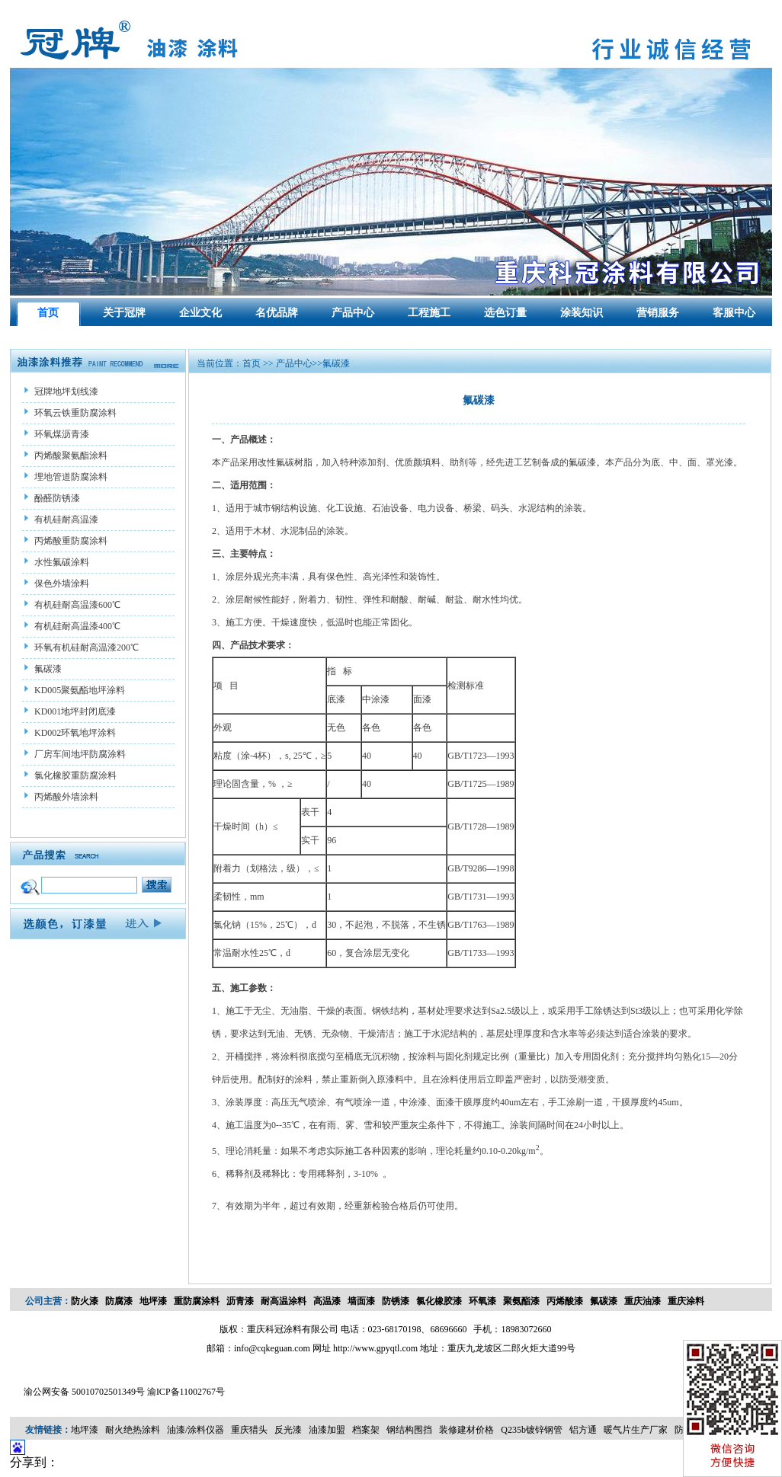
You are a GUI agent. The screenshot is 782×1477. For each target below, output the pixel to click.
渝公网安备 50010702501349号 (84, 1391)
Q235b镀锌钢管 (531, 1429)
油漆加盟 (327, 1429)
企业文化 (200, 312)
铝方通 (583, 1429)
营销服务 (657, 312)
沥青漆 (240, 1301)
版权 (229, 1329)
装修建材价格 (466, 1429)
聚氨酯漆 (521, 1301)
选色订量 (505, 312)
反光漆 (288, 1429)
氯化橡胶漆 (439, 1301)
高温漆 (327, 1301)
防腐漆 (119, 1301)
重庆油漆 (642, 1301)
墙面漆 (361, 1301)
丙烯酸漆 (564, 1301)
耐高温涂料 (283, 1301)
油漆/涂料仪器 (195, 1429)
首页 (48, 312)
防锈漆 (395, 1301)
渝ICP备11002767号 (186, 1391)
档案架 (366, 1429)
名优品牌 (276, 312)
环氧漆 (482, 1301)
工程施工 (429, 312)
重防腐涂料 (197, 1301)
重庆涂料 (686, 1301)
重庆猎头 (249, 1429)
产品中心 (353, 312)
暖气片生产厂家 (636, 1429)
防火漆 (84, 1301)
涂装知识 (581, 312)
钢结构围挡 (409, 1429)
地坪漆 (153, 1301)
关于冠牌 (124, 312)
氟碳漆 (603, 1301)
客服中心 (734, 312)
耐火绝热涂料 (132, 1429)
